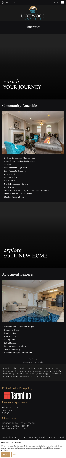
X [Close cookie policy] (64, 442)
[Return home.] (33, 13)
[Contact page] (6, 2)
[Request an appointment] (10, 2)
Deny (15, 454)
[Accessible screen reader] (2, 2)
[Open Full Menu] (58, 2)
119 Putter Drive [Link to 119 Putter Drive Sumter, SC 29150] (14, 409)
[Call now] (15, 2)
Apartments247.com (32, 437)
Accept (5, 454)
